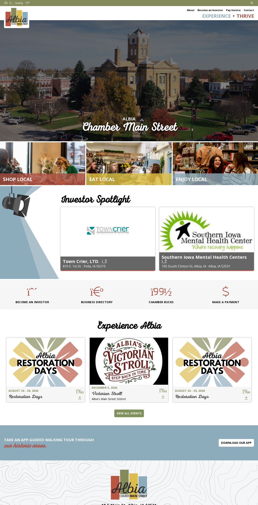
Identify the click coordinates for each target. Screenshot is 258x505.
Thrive (245, 16)
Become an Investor (210, 10)
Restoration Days (25, 396)
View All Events (129, 413)
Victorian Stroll (107, 393)
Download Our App (236, 443)
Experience (216, 16)
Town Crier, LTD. (81, 261)
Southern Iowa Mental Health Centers (204, 257)
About (191, 10)
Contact (249, 10)
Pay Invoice (233, 10)
